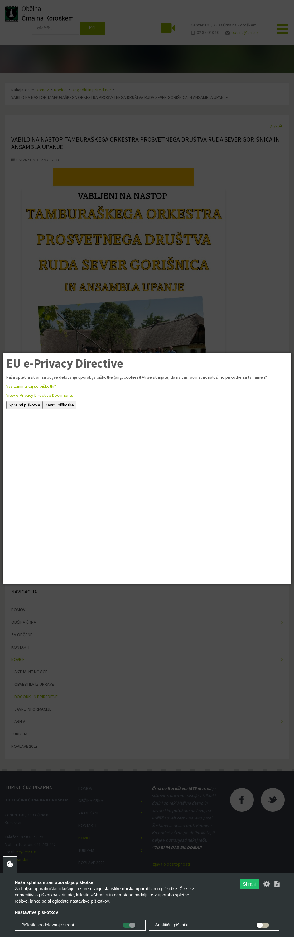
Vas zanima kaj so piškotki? (31, 386)
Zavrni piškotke (59, 405)
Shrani (249, 884)
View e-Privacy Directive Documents (39, 395)
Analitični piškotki (172, 924)
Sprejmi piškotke (24, 405)
